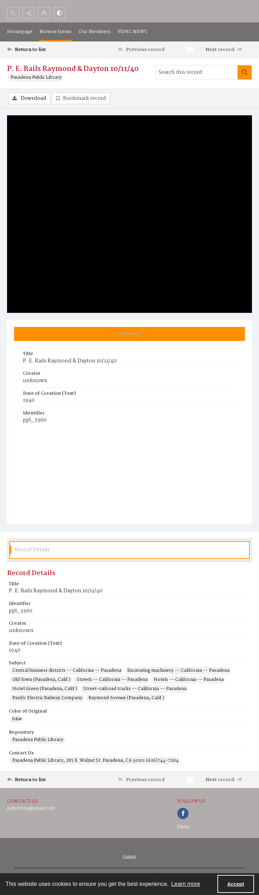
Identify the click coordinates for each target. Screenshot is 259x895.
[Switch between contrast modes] (59, 13)
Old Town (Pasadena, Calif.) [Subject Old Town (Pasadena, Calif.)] (41, 679)
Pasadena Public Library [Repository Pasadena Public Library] (37, 739)
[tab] (129, 334)
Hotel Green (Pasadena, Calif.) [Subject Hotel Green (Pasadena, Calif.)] (44, 689)
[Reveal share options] (28, 13)
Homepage (19, 32)
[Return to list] (39, 49)
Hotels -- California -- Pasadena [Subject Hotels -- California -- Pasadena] (189, 679)
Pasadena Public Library (36, 77)
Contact (129, 856)
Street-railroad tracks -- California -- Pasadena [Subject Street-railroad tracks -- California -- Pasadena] (134, 689)
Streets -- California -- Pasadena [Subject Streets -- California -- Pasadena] (112, 679)
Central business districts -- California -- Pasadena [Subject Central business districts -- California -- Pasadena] (66, 670)
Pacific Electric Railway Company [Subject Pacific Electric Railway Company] (47, 698)
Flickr (183, 827)
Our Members (95, 32)
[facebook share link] (183, 813)
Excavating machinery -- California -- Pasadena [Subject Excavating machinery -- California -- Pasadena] (178, 670)
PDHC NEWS (132, 32)
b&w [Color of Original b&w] (17, 719)
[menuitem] (129, 856)
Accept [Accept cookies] (235, 884)
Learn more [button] (185, 884)
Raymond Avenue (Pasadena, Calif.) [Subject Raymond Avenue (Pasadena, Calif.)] (126, 698)
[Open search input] (13, 13)
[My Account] (44, 13)
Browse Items (55, 32)
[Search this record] (197, 72)
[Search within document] (245, 72)
